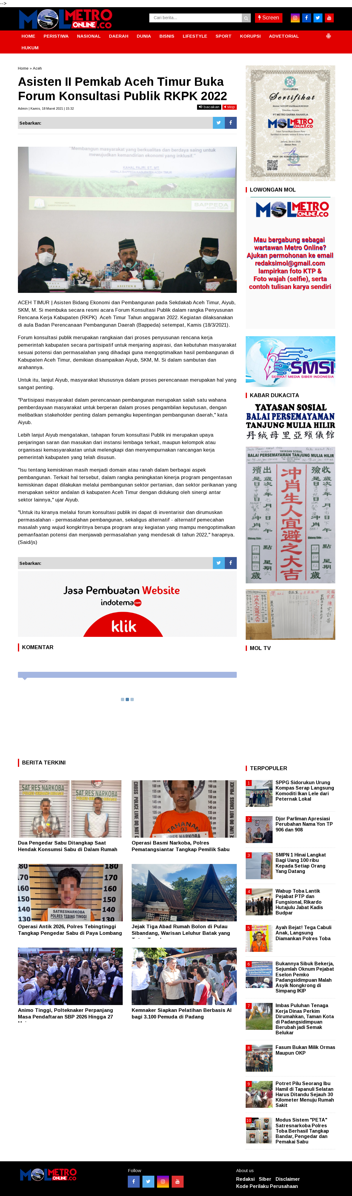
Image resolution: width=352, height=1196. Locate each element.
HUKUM (30, 47)
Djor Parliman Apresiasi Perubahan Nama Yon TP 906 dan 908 (304, 824)
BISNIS (166, 36)
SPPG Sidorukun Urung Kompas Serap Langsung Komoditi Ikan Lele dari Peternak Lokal (305, 791)
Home (23, 68)
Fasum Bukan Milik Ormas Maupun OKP (305, 1050)
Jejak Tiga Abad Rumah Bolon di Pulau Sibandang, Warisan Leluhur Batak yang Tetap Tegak (181, 933)
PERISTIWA (56, 36)
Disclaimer (288, 1179)
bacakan (209, 107)
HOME (28, 36)
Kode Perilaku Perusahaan (267, 1186)
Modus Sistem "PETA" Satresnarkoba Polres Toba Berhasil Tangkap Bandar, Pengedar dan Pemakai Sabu (302, 1130)
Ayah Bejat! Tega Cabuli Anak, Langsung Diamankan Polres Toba (303, 933)
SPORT (224, 36)
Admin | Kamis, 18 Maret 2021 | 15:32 (46, 108)
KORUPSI (250, 36)
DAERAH (118, 36)
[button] (328, 33)
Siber (265, 1179)
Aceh (37, 68)
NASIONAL (89, 36)
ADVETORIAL (284, 36)
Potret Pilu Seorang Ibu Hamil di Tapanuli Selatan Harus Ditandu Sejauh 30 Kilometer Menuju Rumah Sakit (305, 1094)
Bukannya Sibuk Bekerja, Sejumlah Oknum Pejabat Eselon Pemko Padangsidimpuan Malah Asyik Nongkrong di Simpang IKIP (305, 977)
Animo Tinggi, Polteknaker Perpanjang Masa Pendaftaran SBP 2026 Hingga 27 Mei (65, 1016)
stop (229, 107)
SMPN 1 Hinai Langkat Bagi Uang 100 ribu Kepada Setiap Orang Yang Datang (301, 863)
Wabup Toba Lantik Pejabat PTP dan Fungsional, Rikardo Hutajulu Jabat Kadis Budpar (299, 901)
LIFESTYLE (195, 36)
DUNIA (144, 36)
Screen (268, 18)
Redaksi (245, 1179)
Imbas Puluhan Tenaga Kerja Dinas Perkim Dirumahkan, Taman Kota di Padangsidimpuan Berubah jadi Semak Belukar (305, 1019)
